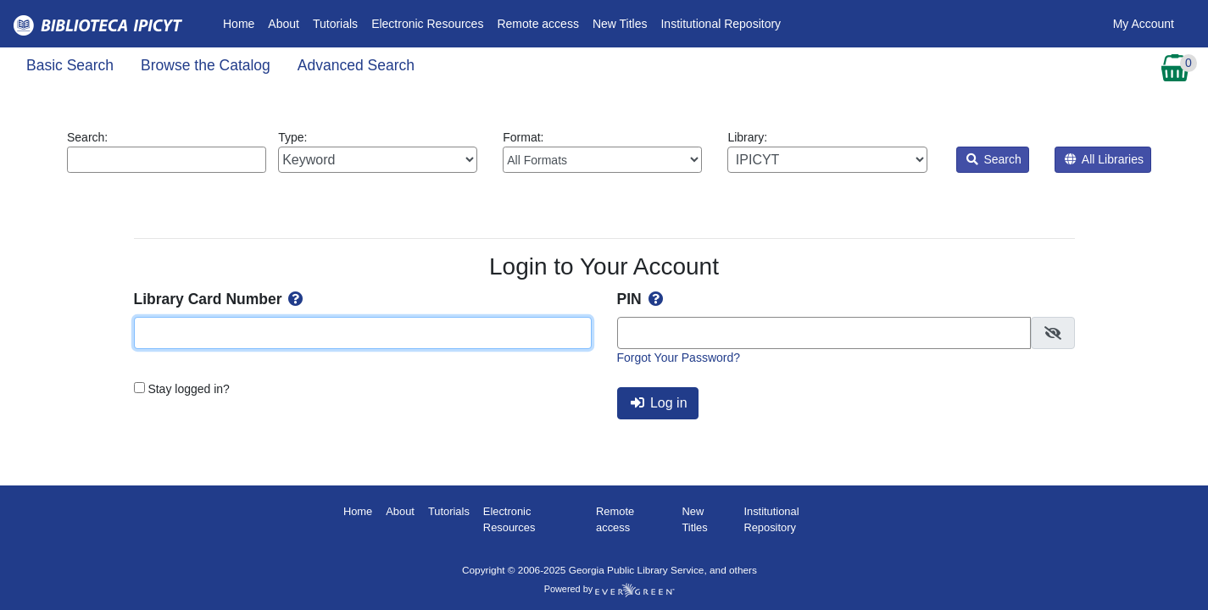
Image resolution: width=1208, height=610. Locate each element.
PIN (641, 299)
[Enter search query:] (166, 160)
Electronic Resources (427, 23)
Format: (602, 151)
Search (994, 159)
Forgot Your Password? (679, 357)
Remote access (537, 23)
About (283, 23)
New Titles (620, 23)
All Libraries (1104, 159)
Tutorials (335, 23)
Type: (377, 151)
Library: (827, 151)
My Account (1143, 23)
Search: (166, 151)
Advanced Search (356, 65)
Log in (659, 403)
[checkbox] (1053, 333)
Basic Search (70, 65)
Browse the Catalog (205, 65)
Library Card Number (220, 299)
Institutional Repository (720, 23)
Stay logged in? (189, 389)
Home (242, 22)
